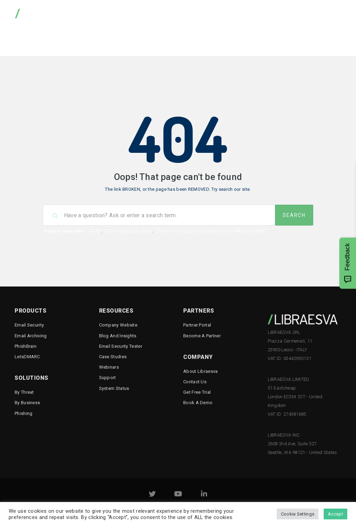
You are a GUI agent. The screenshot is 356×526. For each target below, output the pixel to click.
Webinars (109, 367)
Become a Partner (202, 335)
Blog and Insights (118, 335)
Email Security (29, 325)
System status (114, 388)
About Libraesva (200, 371)
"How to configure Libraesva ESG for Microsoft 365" (211, 231)
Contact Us (195, 381)
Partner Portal (197, 325)
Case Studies (113, 356)
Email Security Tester (302, 39)
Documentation (202, 39)
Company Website (118, 325)
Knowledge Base (149, 39)
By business (27, 402)
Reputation (248, 39)
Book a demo (197, 402)
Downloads (102, 39)
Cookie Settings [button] (298, 514)
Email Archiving (31, 335)
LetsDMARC (27, 356)
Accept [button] (335, 514)
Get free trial (197, 392)
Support (107, 377)
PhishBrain (26, 346)
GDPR (95, 231)
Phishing (23, 413)
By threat (24, 392)
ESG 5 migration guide (128, 231)
